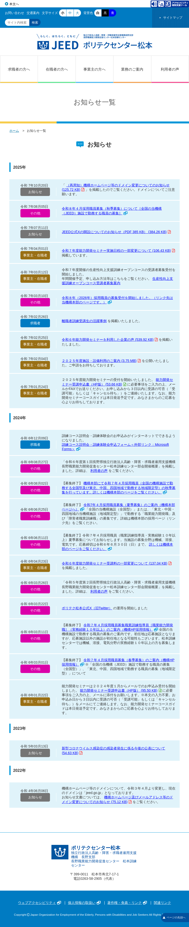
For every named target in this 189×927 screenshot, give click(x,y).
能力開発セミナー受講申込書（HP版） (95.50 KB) (120, 690)
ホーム (14, 131)
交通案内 (33, 13)
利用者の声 (170, 69)
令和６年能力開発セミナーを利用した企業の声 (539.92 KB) (110, 340)
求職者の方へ (19, 69)
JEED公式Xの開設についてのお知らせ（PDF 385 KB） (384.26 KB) (116, 232)
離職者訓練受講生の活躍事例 (84, 321)
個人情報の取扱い (84, 903)
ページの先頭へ (174, 917)
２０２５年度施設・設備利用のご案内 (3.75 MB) (101, 361)
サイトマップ (172, 17)
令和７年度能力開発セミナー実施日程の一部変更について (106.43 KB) (118, 251)
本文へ (14, 4)
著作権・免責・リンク (127, 903)
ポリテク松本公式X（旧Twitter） (87, 608)
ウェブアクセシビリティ (39, 903)
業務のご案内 (132, 69)
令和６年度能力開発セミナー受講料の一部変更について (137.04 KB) (117, 563)
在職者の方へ (57, 69)
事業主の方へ (94, 69)
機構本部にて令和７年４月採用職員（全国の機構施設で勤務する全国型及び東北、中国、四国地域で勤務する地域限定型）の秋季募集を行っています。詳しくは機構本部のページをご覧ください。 (118, 487)
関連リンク (162, 903)
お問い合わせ (14, 13)
